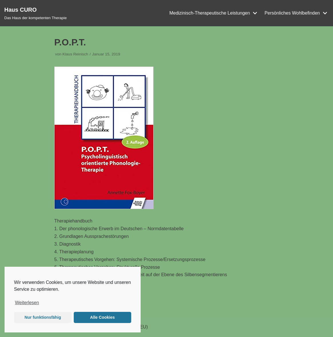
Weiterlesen (27, 302)
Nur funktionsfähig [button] (43, 317)
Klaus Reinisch (75, 54)
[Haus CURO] (35, 13)
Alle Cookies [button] (102, 317)
